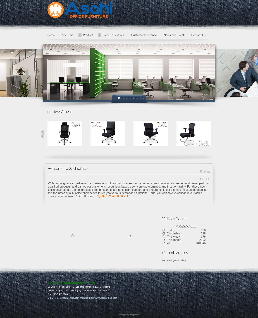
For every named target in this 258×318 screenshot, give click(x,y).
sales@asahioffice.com (67, 298)
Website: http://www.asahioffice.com (98, 298)
